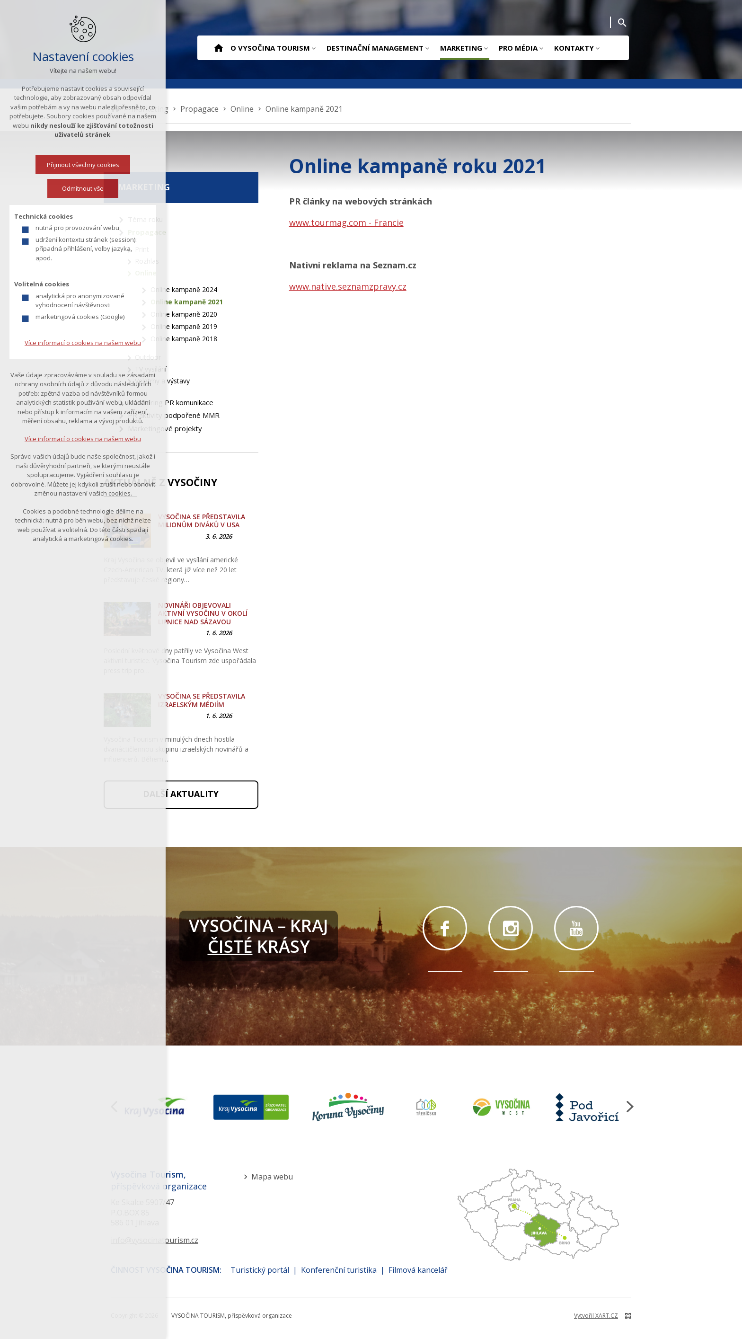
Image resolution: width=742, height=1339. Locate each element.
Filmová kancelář (418, 1270)
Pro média (518, 48)
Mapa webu (272, 1176)
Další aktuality (181, 793)
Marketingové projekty (165, 428)
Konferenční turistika (339, 1270)
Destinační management (375, 48)
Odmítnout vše (83, 189)
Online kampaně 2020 (183, 314)
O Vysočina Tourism (270, 48)
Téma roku (145, 219)
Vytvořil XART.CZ (596, 1316)
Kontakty (574, 48)
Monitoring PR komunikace (170, 402)
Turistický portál (259, 1270)
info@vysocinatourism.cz (154, 1240)
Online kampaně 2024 (183, 289)
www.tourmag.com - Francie (346, 222)
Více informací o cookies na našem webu (83, 343)
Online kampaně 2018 (183, 338)
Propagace (147, 232)
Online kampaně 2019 (183, 326)
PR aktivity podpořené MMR (174, 415)
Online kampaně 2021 (186, 301)
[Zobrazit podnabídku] (313, 47)
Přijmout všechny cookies (83, 165)
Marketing (461, 48)
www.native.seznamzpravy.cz (347, 286)
